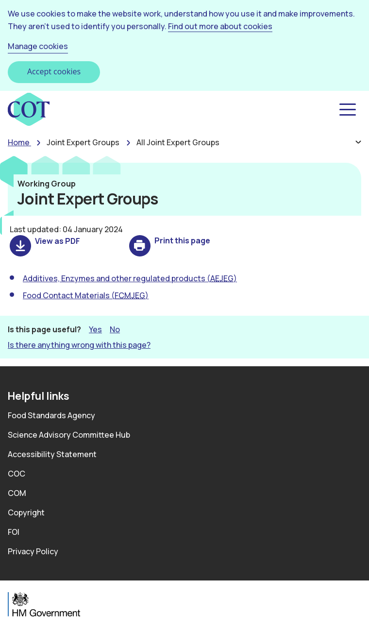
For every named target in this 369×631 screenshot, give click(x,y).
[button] (346, 110)
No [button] (115, 329)
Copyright (26, 512)
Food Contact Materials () (86, 295)
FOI (13, 532)
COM (17, 493)
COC (16, 473)
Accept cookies (54, 71)
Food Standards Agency (51, 415)
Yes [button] (95, 329)
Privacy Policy (33, 551)
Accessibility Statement (52, 454)
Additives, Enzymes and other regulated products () (130, 278)
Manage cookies (38, 46)
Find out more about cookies (220, 26)
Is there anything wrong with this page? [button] (79, 345)
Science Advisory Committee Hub (69, 434)
